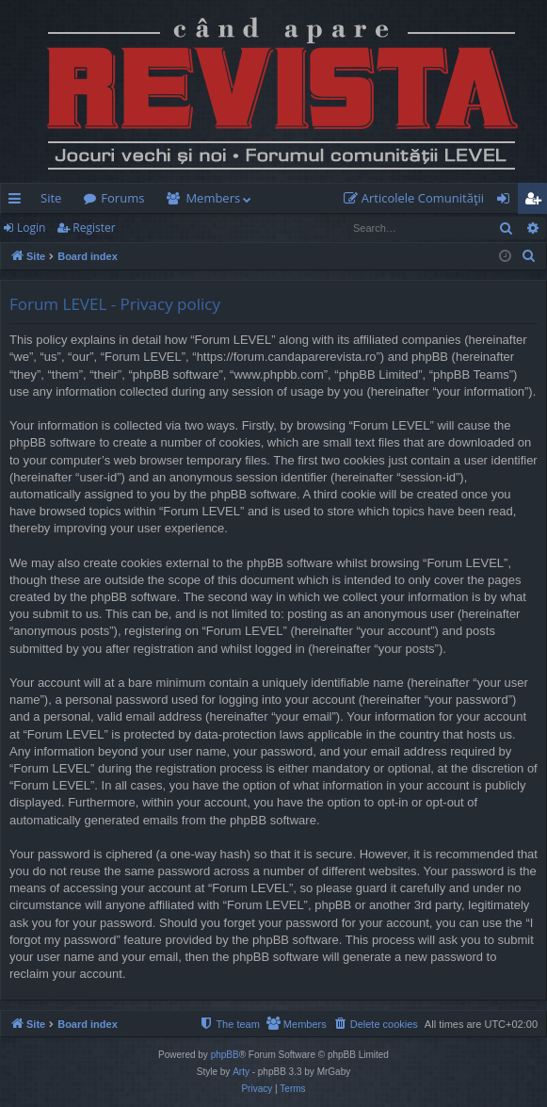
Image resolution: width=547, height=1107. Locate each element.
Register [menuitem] (536, 201)
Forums (122, 197)
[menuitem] (418, 198)
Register (93, 228)
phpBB (225, 1055)
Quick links (18, 201)
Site (50, 197)
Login (31, 228)
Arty (241, 1071)
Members (212, 197)
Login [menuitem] (507, 201)
